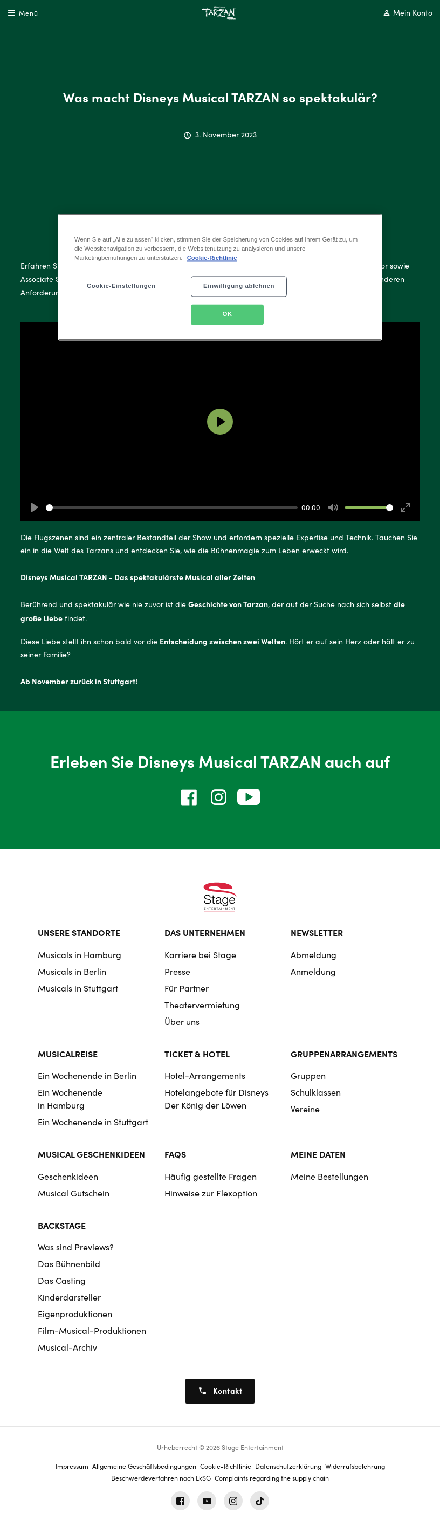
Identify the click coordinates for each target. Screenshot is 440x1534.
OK (227, 314)
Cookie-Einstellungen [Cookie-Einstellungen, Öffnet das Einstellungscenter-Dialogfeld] (121, 286)
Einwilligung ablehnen (238, 286)
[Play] (34, 507)
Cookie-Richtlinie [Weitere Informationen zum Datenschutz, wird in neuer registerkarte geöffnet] (212, 257)
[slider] (172, 508)
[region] (220, 277)
